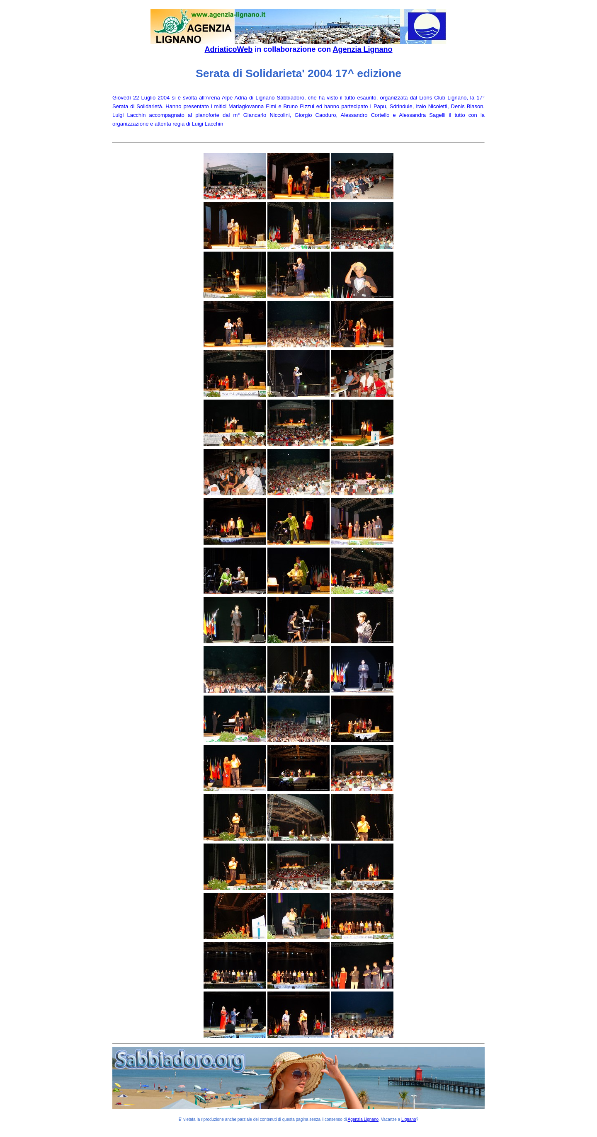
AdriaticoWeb (228, 49)
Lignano (408, 1119)
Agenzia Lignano (363, 49)
